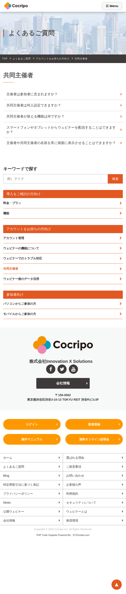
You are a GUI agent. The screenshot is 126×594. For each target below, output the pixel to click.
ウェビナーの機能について (21, 248)
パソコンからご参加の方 (19, 303)
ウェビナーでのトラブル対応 (22, 258)
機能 (6, 213)
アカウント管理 (13, 238)
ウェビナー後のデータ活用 (21, 279)
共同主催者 (10, 268)
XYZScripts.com (81, 535)
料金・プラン (12, 203)
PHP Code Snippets (47, 535)
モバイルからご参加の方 (19, 314)
